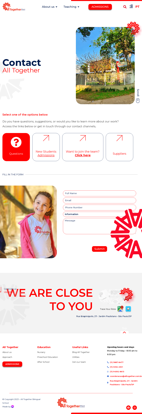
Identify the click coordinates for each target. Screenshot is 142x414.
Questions (16, 153)
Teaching (71, 6)
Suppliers (119, 153)
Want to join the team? (83, 153)
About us (49, 6)
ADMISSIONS (100, 6)
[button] (125, 7)
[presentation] (81, 240)
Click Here (9, 292)
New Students (46, 153)
